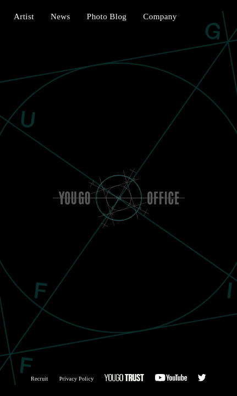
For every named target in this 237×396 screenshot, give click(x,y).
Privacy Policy (76, 379)
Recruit (39, 379)
